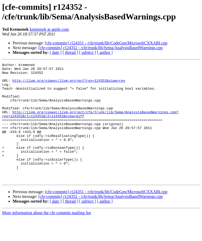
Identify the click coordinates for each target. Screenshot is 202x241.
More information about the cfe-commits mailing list (46, 236)
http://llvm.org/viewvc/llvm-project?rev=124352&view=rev (68, 84)
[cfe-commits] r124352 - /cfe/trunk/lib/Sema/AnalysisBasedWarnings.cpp (100, 47)
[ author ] (105, 52)
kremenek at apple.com (49, 29)
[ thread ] (70, 52)
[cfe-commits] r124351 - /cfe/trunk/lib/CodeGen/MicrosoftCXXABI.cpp (106, 43)
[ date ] (56, 52)
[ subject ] (87, 52)
